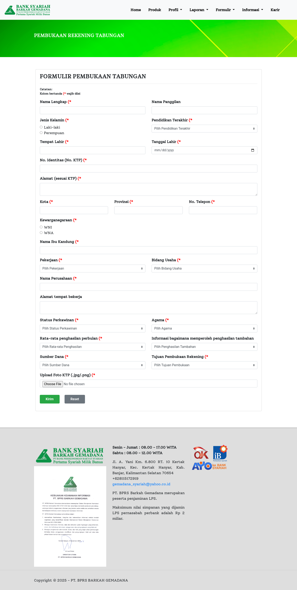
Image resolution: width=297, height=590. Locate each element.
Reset (75, 399)
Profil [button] (174, 10)
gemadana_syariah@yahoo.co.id (141, 484)
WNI (48, 227)
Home (136, 10)
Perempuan (54, 133)
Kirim (50, 399)
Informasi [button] (251, 10)
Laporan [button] (197, 10)
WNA (49, 233)
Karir (275, 10)
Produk (154, 10)
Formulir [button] (224, 10)
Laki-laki (52, 127)
